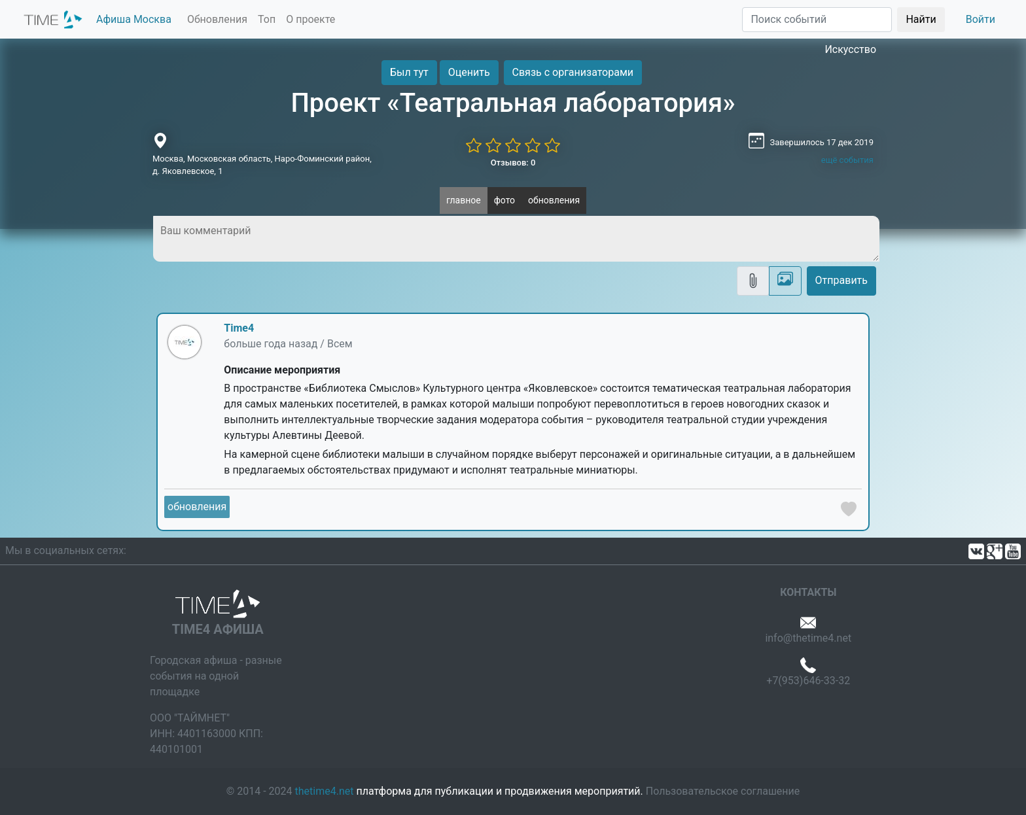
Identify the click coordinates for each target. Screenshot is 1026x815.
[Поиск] (817, 19)
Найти (921, 19)
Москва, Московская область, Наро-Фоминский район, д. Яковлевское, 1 (262, 165)
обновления (554, 200)
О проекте (310, 19)
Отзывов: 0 (513, 162)
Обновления (217, 19)
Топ (266, 19)
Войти (980, 19)
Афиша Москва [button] (133, 19)
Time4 (239, 328)
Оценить (469, 72)
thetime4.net (324, 791)
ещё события (847, 160)
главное (463, 200)
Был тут (409, 72)
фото (504, 200)
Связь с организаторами (572, 72)
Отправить (841, 280)
